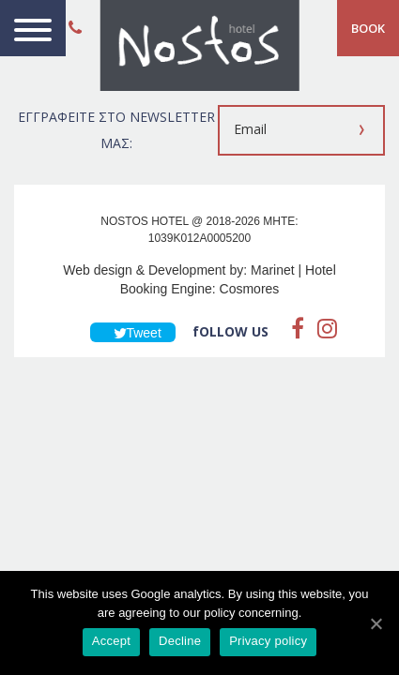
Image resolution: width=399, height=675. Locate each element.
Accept (111, 641)
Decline (180, 641)
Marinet (273, 270)
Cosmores (250, 288)
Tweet (132, 332)
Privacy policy (268, 641)
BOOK (368, 28)
